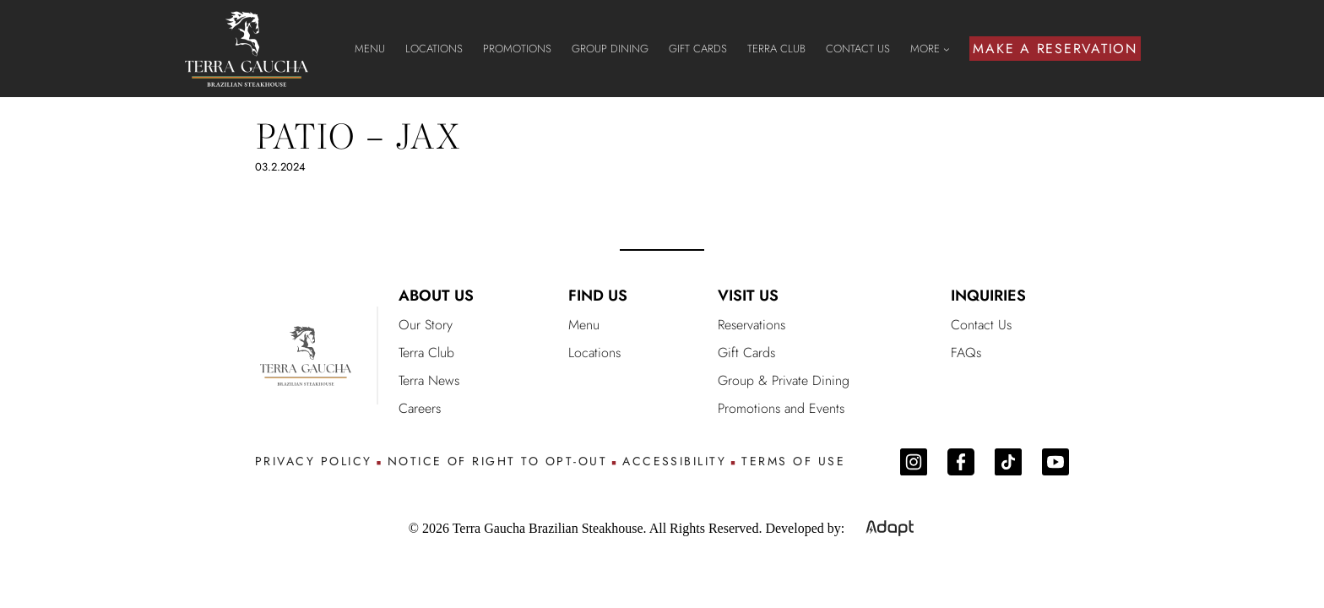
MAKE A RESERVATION (1055, 48)
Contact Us (981, 324)
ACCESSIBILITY (674, 461)
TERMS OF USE (793, 461)
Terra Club (426, 352)
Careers (420, 408)
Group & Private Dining (783, 380)
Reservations (751, 324)
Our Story (426, 324)
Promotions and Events (781, 408)
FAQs (966, 352)
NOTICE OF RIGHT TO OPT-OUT (497, 461)
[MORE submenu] (946, 49)
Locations (594, 352)
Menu (584, 324)
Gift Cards (746, 352)
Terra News (429, 380)
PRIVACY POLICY (313, 461)
